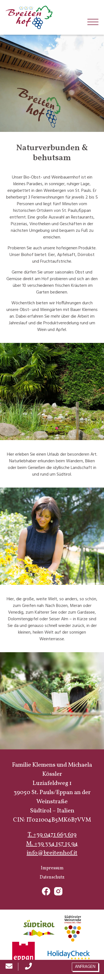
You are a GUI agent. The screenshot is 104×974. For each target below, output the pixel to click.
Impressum (52, 868)
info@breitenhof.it (52, 853)
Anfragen (85, 966)
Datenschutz (52, 877)
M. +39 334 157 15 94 (52, 844)
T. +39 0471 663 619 (52, 834)
